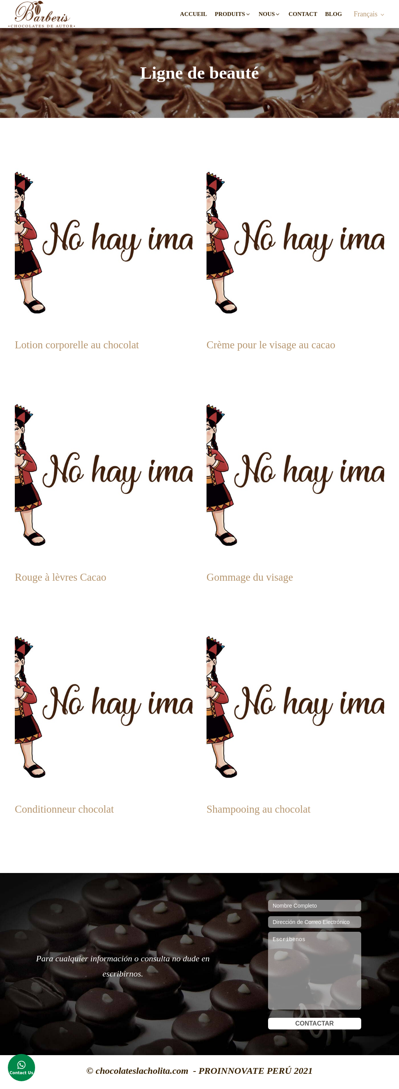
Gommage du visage (250, 577)
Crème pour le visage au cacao (271, 345)
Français (366, 14)
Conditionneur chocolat (64, 809)
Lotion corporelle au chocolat (77, 345)
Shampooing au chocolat (259, 809)
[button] (233, 14)
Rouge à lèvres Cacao (60, 577)
